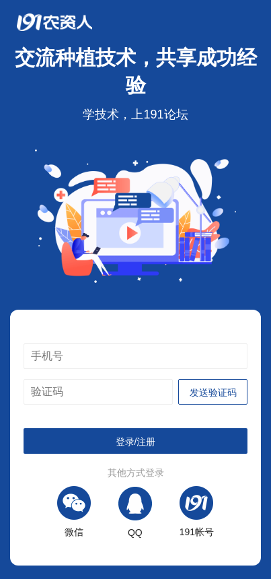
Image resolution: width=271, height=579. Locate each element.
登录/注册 (136, 441)
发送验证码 (213, 392)
